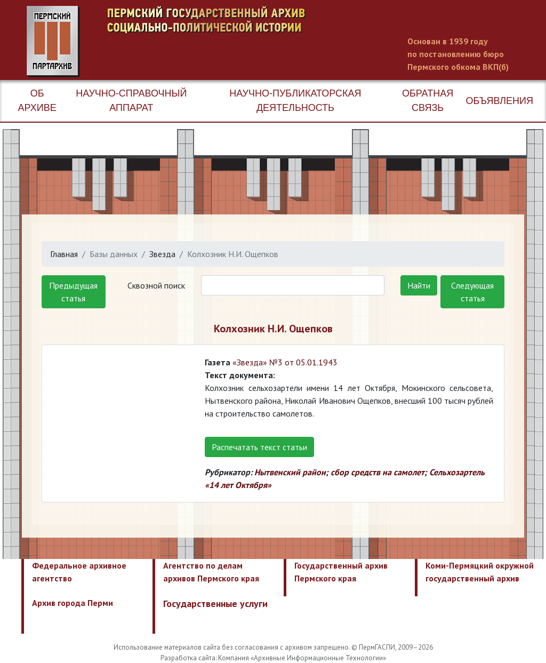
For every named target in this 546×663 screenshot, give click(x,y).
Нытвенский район (290, 472)
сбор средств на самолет (377, 472)
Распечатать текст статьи (259, 447)
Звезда (162, 254)
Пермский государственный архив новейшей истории (227, 41)
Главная (64, 254)
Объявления (499, 100)
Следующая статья (472, 291)
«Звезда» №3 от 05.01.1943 (285, 362)
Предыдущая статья (73, 291)
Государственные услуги (215, 603)
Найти (418, 285)
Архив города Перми (72, 602)
